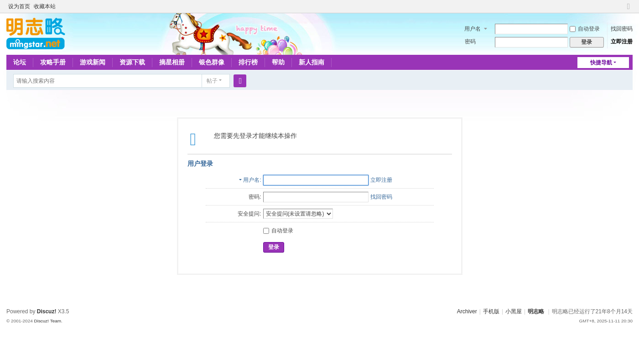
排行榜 (248, 62)
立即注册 (622, 41)
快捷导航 (601, 62)
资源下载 (132, 62)
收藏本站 (45, 6)
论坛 (19, 62)
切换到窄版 (628, 10)
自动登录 (585, 29)
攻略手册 (53, 62)
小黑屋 (513, 311)
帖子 (212, 81)
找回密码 (622, 29)
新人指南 (311, 62)
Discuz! (47, 311)
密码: (255, 197)
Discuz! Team (47, 320)
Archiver (467, 311)
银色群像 (211, 62)
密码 (470, 41)
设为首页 (19, 6)
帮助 (278, 62)
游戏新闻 (92, 62)
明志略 (536, 311)
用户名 (472, 29)
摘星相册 (172, 62)
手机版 (491, 311)
